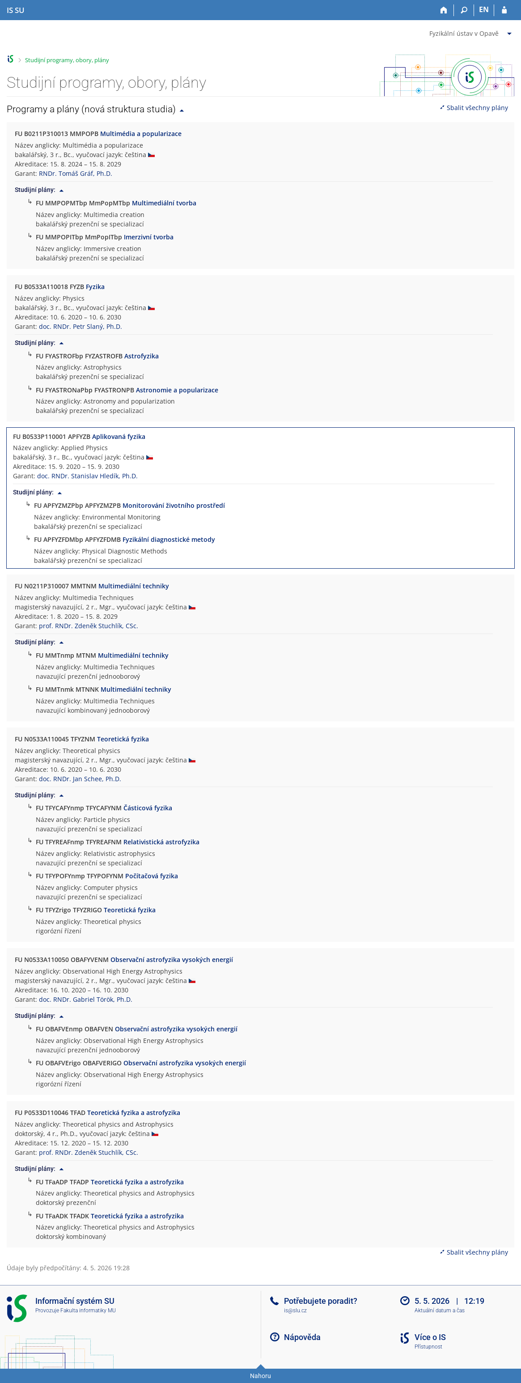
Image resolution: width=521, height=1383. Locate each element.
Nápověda (302, 1337)
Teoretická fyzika (123, 739)
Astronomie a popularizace (177, 390)
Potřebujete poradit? (320, 1301)
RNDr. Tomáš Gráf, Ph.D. (75, 173)
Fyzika (95, 286)
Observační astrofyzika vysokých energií (171, 959)
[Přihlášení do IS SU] (504, 10)
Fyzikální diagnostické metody (169, 539)
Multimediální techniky (133, 586)
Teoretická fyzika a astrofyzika (133, 1112)
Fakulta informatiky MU (88, 1310)
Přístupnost (428, 1347)
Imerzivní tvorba (149, 237)
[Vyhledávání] (464, 10)
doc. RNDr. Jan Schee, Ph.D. (80, 778)
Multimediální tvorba (164, 203)
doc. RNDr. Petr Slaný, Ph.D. (80, 326)
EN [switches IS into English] (484, 9)
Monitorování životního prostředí (174, 505)
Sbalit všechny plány (473, 107)
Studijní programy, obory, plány (67, 60)
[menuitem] (471, 32)
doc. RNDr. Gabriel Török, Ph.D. (85, 999)
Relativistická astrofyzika (161, 842)
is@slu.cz (295, 1310)
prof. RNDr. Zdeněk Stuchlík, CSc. (88, 625)
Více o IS (430, 1337)
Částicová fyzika (147, 808)
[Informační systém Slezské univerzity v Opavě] (16, 10)
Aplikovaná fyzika (118, 436)
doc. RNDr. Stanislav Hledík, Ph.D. (87, 476)
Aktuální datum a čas (440, 1310)
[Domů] (444, 10)
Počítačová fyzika (151, 876)
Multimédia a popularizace (141, 133)
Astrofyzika (141, 356)
